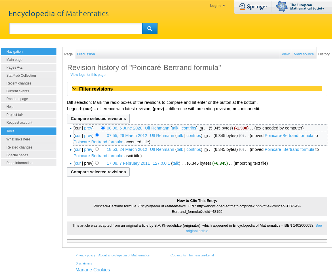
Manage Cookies (92, 269)
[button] (197, 89)
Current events (17, 91)
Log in (215, 6)
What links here (18, 139)
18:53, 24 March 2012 (127, 149)
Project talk (14, 115)
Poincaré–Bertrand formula (289, 149)
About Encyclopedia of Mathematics (123, 255)
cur (78, 135)
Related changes (19, 147)
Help (10, 107)
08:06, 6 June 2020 (124, 128)
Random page (17, 99)
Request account (19, 123)
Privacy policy (85, 255)
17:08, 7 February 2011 (128, 163)
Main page (14, 60)
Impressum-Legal (201, 255)
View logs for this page (88, 75)
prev (88, 128)
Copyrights (178, 255)
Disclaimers (83, 263)
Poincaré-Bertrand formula (98, 142)
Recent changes (18, 83)
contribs (189, 128)
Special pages (17, 155)
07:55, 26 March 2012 (127, 135)
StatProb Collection (21, 76)
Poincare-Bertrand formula (289, 135)
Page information (19, 163)
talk (175, 128)
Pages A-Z (14, 67)
